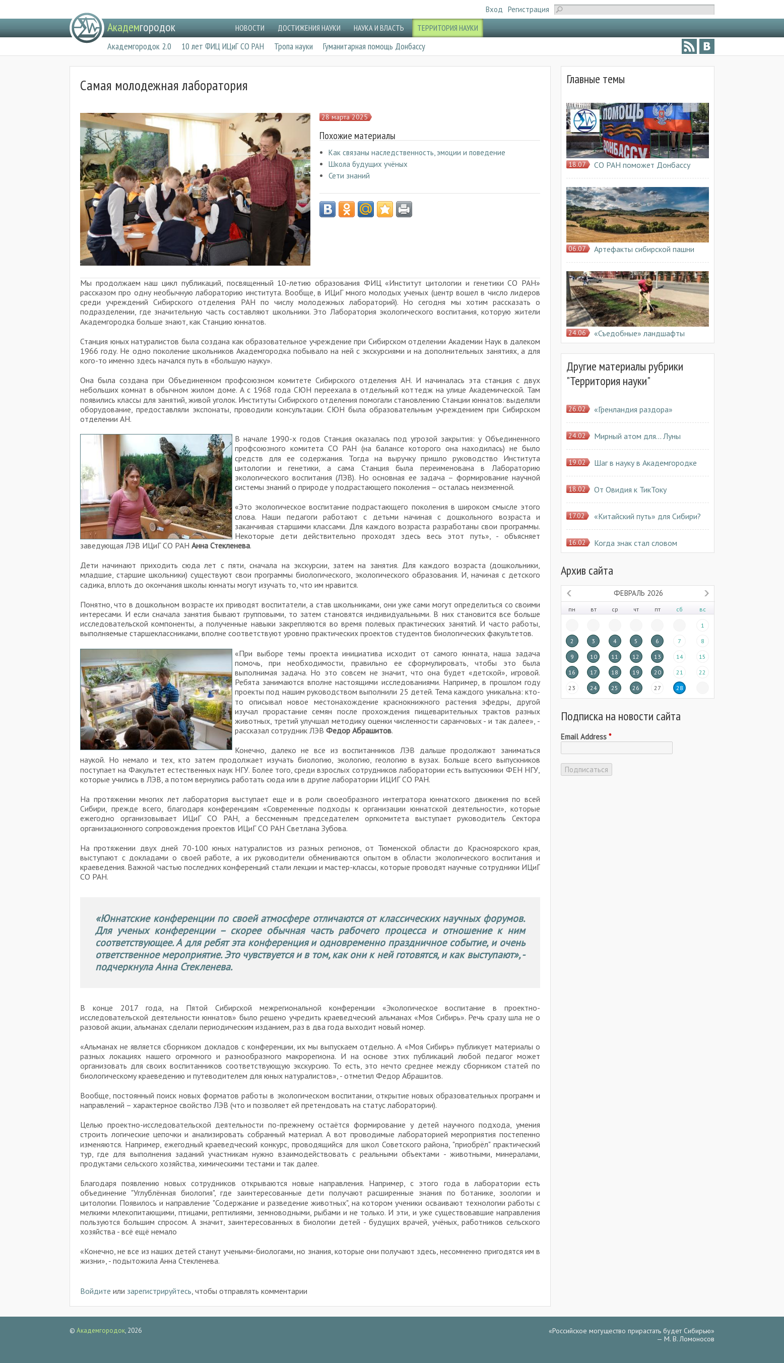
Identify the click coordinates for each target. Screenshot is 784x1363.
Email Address (586, 736)
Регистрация (528, 9)
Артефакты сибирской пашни (644, 249)
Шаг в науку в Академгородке (645, 463)
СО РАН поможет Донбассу (642, 165)
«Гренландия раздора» (633, 409)
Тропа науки (293, 46)
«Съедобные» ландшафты (639, 333)
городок (141, 27)
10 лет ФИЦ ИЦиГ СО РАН (222, 46)
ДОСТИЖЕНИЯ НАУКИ (309, 28)
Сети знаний (349, 175)
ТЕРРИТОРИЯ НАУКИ (447, 28)
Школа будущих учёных (368, 164)
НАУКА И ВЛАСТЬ (379, 28)
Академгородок (101, 1330)
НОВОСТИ (250, 28)
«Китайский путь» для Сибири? (647, 516)
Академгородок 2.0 (139, 46)
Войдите (95, 1291)
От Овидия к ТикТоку (630, 489)
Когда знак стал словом (635, 543)
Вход (494, 9)
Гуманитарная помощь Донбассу (374, 46)
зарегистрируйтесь (159, 1291)
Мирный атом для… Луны (637, 436)
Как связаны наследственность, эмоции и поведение (417, 152)
